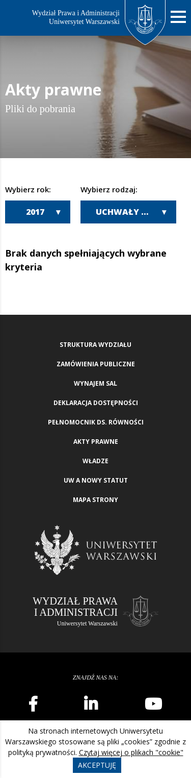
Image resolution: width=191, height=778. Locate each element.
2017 (35, 211)
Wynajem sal (95, 383)
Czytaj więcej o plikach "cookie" (131, 752)
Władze (95, 461)
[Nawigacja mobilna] (178, 17)
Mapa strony (95, 499)
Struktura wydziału (95, 344)
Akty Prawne (95, 441)
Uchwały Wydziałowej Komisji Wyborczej (136, 211)
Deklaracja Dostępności (95, 402)
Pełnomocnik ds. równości (96, 422)
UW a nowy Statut (96, 480)
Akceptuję (97, 765)
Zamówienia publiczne (96, 364)
